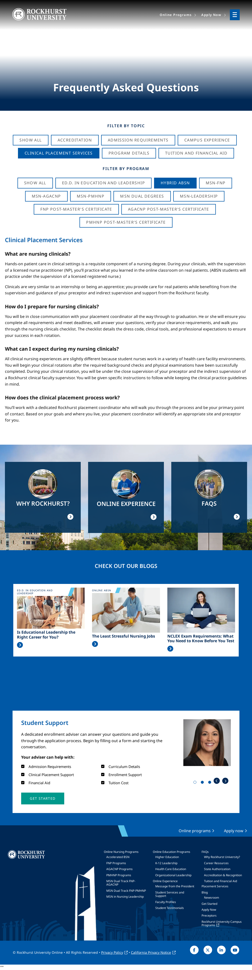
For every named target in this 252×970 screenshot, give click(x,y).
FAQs (205, 852)
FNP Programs (116, 863)
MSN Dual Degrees (142, 196)
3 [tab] (210, 783)
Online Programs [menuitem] (175, 15)
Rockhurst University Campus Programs (222, 923)
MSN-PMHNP (91, 196)
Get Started (209, 904)
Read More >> (20, 645)
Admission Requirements (138, 140)
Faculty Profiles (165, 902)
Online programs (195, 830)
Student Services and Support (169, 894)
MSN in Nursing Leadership (125, 896)
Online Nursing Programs (121, 852)
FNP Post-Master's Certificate (76, 209)
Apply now (233, 830)
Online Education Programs (171, 852)
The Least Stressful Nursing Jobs (123, 636)
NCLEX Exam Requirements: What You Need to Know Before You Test (200, 638)
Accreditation (75, 140)
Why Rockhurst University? (222, 857)
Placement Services (215, 886)
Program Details (129, 153)
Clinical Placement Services (59, 153)
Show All (30, 140)
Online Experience (165, 881)
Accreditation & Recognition (223, 875)
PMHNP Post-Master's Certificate (126, 222)
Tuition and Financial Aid (220, 881)
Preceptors (209, 915)
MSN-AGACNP (46, 196)
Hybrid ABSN (175, 183)
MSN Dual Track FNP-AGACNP (120, 883)
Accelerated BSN (117, 857)
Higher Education (167, 857)
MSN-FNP (216, 183)
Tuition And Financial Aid (196, 153)
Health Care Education (170, 869)
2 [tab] (203, 783)
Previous (217, 781)
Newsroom (211, 897)
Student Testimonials (169, 908)
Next (225, 781)
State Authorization (217, 869)
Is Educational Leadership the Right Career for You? (46, 634)
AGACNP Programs (119, 869)
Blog (205, 892)
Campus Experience (207, 140)
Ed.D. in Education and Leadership (103, 183)
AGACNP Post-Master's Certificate (168, 209)
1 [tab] (195, 783)
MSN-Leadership (199, 196)
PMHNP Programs (118, 875)
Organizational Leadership (173, 875)
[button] (42, 798)
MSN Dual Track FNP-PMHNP (126, 891)
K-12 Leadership (166, 863)
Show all (35, 183)
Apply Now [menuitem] (211, 15)
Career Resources (216, 863)
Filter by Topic (126, 125)
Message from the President (174, 886)
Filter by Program (126, 168)
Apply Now (209, 909)
